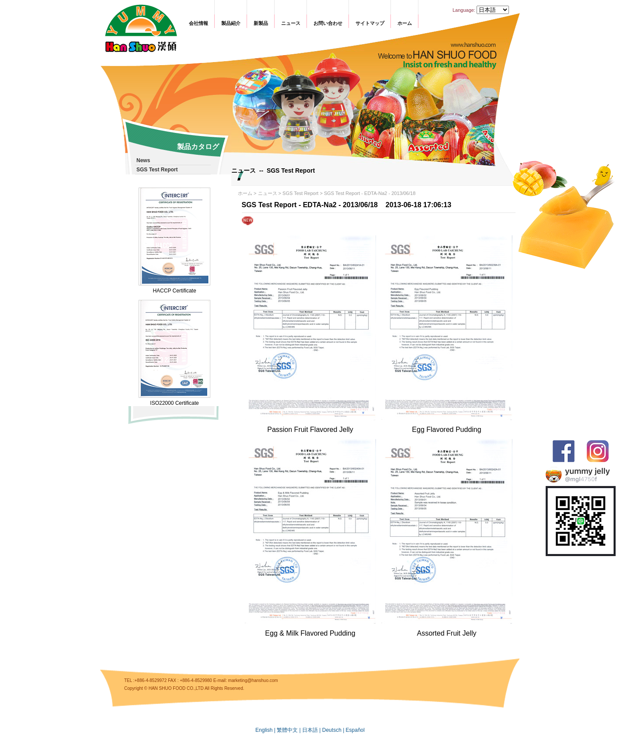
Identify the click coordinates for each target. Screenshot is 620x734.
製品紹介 (230, 23)
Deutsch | (334, 730)
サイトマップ (369, 23)
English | (266, 730)
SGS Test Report (300, 193)
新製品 (261, 23)
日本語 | (312, 730)
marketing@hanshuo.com (253, 680)
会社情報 (198, 23)
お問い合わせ (327, 23)
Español (355, 730)
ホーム (404, 23)
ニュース (290, 23)
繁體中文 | (289, 730)
